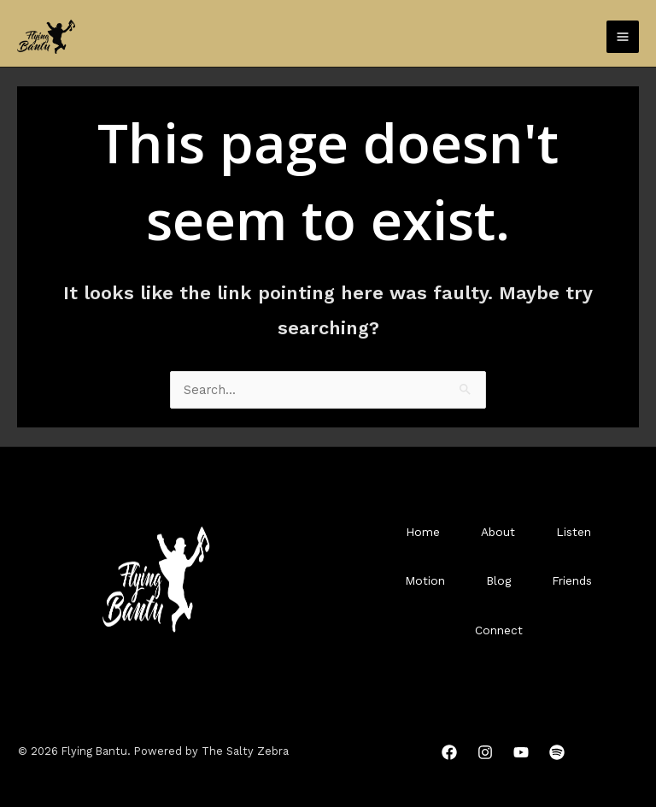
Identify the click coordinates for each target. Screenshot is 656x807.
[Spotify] (557, 752)
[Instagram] (485, 752)
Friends (572, 580)
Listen (573, 532)
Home (423, 532)
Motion (425, 580)
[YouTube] (521, 752)
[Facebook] (449, 752)
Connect (499, 630)
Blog (498, 580)
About (498, 532)
